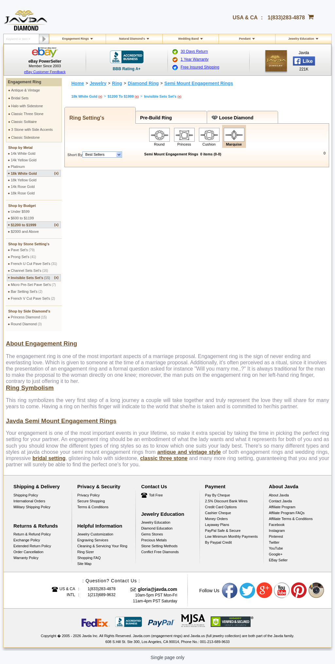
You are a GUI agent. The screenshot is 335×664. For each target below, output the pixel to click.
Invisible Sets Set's (35, 277)
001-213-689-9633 (215, 642)
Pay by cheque (217, 495)
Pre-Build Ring (154, 117)
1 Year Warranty (195, 59)
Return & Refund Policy (32, 534)
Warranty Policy (26, 558)
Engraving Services (92, 540)
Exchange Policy (26, 540)
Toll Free (156, 495)
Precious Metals (154, 540)
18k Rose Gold (23, 193)
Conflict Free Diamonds (160, 552)
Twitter (274, 542)
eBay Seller (278, 560)
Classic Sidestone (25, 137)
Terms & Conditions (92, 507)
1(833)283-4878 (286, 17)
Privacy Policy (88, 495)
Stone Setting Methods (159, 546)
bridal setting (48, 458)
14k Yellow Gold (23, 160)
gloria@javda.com (157, 589)
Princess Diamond (29, 317)
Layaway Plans (217, 525)
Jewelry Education (301, 38)
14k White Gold (23, 153)
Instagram (277, 531)
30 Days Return (194, 51)
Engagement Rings (75, 38)
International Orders (29, 501)
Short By (74, 155)
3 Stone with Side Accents (32, 129)
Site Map (84, 564)
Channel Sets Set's (29, 270)
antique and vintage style (189, 452)
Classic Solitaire (24, 122)
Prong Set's (23, 257)
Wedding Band (188, 38)
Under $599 (20, 211)
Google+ (276, 554)
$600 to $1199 (22, 218)
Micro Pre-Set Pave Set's (33, 285)
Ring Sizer (85, 552)
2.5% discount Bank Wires (226, 501)
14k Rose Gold (23, 187)
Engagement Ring (24, 82)
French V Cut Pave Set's (33, 298)
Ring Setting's (85, 118)
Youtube (282, 590)
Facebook (277, 525)
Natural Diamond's (132, 38)
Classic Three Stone (27, 114)
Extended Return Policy (32, 546)
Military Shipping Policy (31, 507)
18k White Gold (35, 173)
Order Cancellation (28, 552)
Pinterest (276, 536)
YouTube (276, 548)
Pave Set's (23, 250)
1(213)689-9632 (101, 595)
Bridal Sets (19, 98)
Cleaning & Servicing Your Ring (102, 546)
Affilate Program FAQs (287, 513)
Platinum (18, 167)
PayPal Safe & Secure (223, 531)
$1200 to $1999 (35, 225)
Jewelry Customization (95, 534)
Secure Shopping (91, 501)
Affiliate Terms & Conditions (291, 519)
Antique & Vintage (25, 90)
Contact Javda (280, 501)
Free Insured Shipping (200, 67)
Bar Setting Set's (27, 291)
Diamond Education (156, 528)
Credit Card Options (221, 507)
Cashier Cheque (218, 513)
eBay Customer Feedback (44, 72)
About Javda (279, 495)
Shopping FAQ (89, 558)
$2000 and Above (25, 231)
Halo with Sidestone (27, 106)
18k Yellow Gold (23, 180)
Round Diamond (26, 324)
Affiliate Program (282, 507)
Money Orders (216, 519)
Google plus (264, 590)
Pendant (245, 38)
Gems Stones (152, 534)
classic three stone (163, 458)
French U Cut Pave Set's (34, 264)
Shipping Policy (25, 495)
